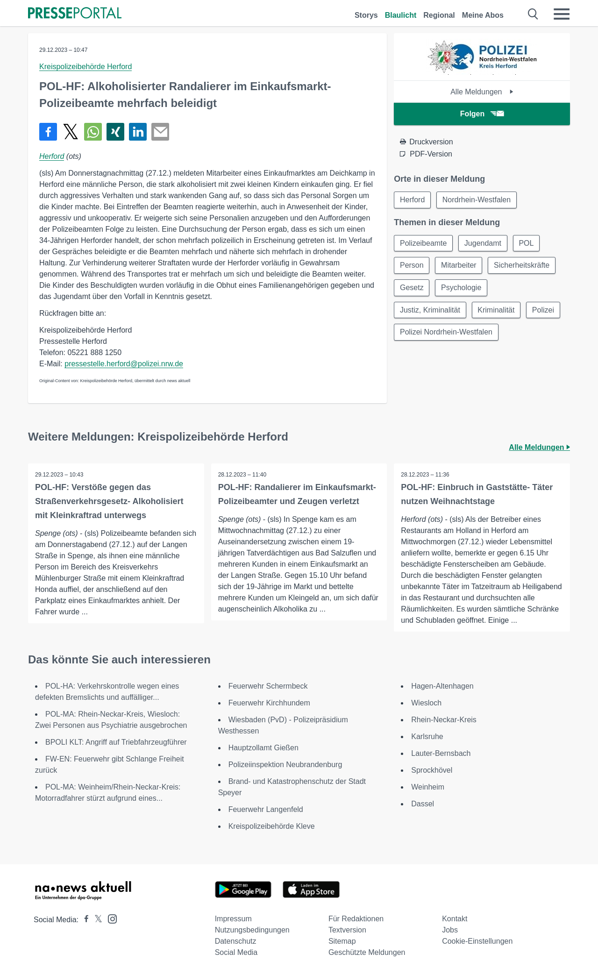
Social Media (236, 952)
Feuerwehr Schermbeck (268, 686)
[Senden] (160, 132)
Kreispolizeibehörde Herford (85, 67)
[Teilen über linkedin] (138, 132)
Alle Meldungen (481, 92)
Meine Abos (483, 15)
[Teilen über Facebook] (48, 132)
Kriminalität (496, 310)
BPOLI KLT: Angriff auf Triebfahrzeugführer (116, 742)
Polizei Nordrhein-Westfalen (446, 333)
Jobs (450, 930)
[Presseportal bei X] (95, 920)
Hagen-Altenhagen (442, 686)
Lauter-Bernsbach (440, 753)
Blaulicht (401, 15)
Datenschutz (235, 941)
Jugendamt (483, 243)
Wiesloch (426, 703)
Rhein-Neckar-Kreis (444, 720)
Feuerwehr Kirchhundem (270, 703)
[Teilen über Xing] (115, 132)
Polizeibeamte (423, 243)
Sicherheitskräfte (522, 266)
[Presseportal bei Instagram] (109, 918)
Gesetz (412, 288)
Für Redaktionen (356, 919)
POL (527, 243)
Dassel (422, 804)
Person (412, 266)
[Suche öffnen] (533, 14)
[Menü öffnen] (561, 14)
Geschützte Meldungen (367, 952)
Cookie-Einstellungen (477, 941)
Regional (439, 15)
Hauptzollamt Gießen (263, 748)
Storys (366, 15)
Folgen (482, 114)
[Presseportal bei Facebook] (83, 920)
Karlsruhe (427, 736)
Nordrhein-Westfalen (477, 200)
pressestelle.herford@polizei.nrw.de (123, 364)
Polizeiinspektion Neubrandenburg (285, 765)
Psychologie (461, 288)
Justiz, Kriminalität (430, 310)
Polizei (544, 310)
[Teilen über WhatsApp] (93, 132)
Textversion (347, 930)
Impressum (233, 919)
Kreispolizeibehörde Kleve (271, 826)
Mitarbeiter (459, 266)
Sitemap (342, 941)
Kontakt (454, 919)
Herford (51, 156)
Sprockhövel (431, 770)
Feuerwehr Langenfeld (265, 809)
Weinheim (427, 787)
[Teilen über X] (70, 132)
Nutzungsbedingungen (252, 930)
